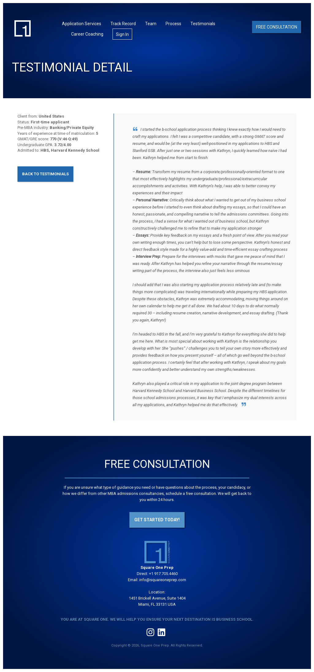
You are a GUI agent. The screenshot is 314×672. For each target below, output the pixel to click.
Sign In (122, 34)
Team (150, 23)
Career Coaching (87, 34)
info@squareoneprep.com (162, 579)
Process (173, 23)
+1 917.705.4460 (163, 573)
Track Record (123, 23)
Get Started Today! (157, 519)
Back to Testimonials (45, 174)
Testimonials (202, 23)
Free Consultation (276, 27)
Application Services (81, 23)
